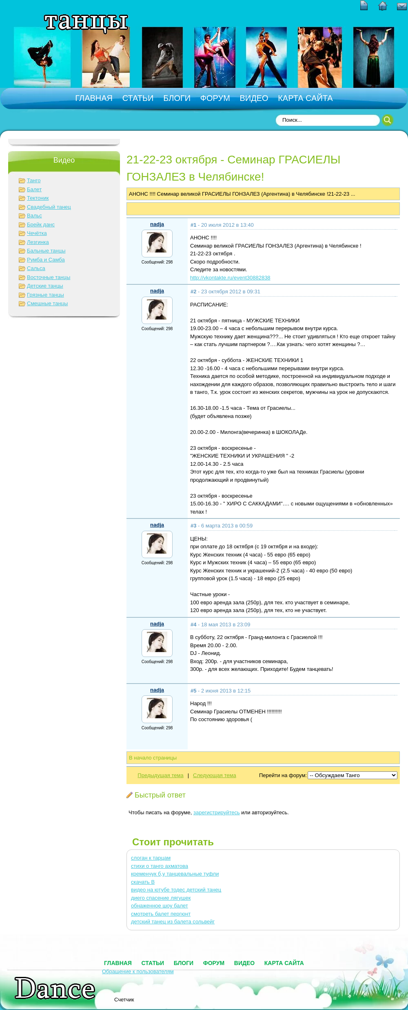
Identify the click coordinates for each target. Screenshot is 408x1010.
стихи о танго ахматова (159, 866)
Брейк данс (41, 224)
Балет (34, 189)
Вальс (34, 215)
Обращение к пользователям (138, 971)
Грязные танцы (45, 295)
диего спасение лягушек (161, 898)
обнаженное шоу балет (159, 906)
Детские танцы (45, 286)
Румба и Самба (46, 260)
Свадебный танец (49, 207)
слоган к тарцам (151, 858)
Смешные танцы (47, 303)
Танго (33, 180)
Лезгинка (38, 242)
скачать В (143, 882)
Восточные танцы (48, 277)
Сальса (36, 268)
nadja (157, 224)
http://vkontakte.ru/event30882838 (230, 278)
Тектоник (38, 198)
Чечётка (37, 233)
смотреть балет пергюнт (161, 914)
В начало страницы (153, 758)
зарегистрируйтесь (216, 812)
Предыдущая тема (160, 775)
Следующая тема (214, 775)
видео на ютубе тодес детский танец (176, 890)
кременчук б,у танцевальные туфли (175, 874)
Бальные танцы (46, 251)
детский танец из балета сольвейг (173, 921)
